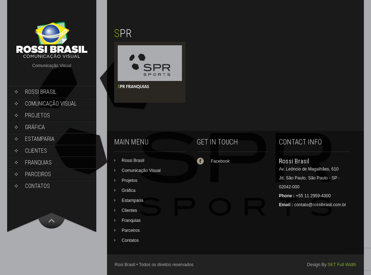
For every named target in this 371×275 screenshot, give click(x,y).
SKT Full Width (342, 264)
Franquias (38, 162)
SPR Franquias (133, 86)
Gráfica (35, 127)
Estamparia (40, 139)
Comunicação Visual (51, 103)
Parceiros (38, 174)
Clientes (36, 150)
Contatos (37, 186)
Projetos (37, 115)
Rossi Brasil (40, 91)
